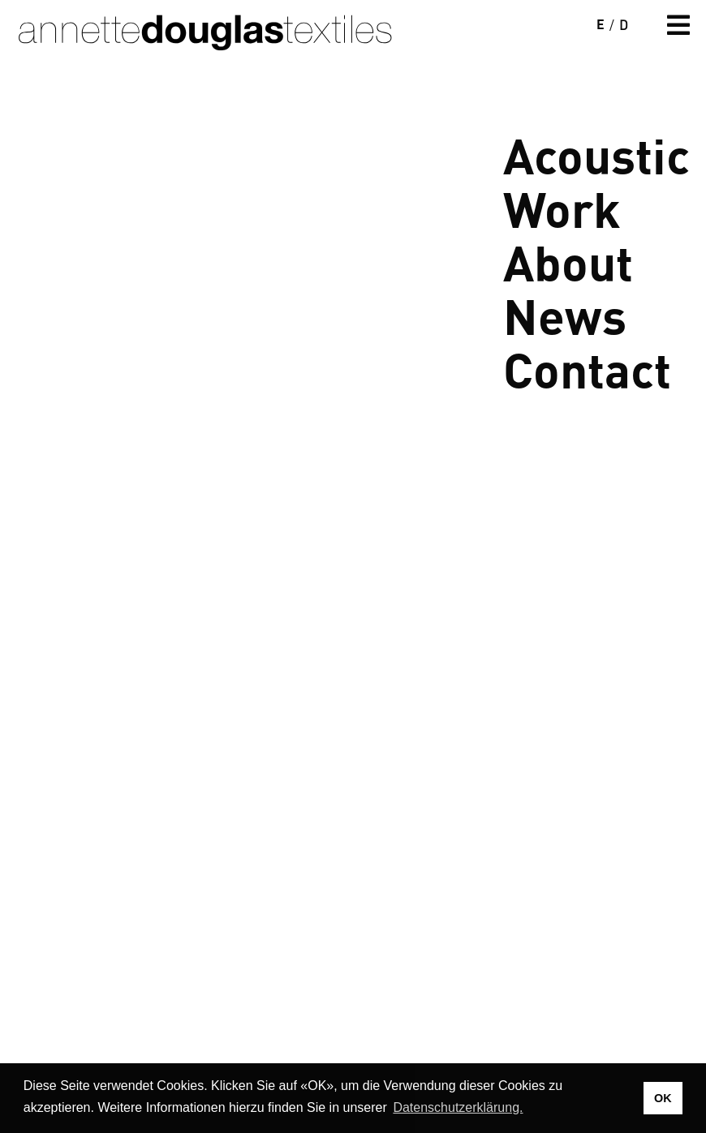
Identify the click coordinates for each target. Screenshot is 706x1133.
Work (562, 207)
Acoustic (596, 153)
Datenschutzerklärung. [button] (458, 1107)
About (568, 260)
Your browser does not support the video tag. (353, 345)
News (564, 314)
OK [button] (663, 1098)
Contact (587, 368)
